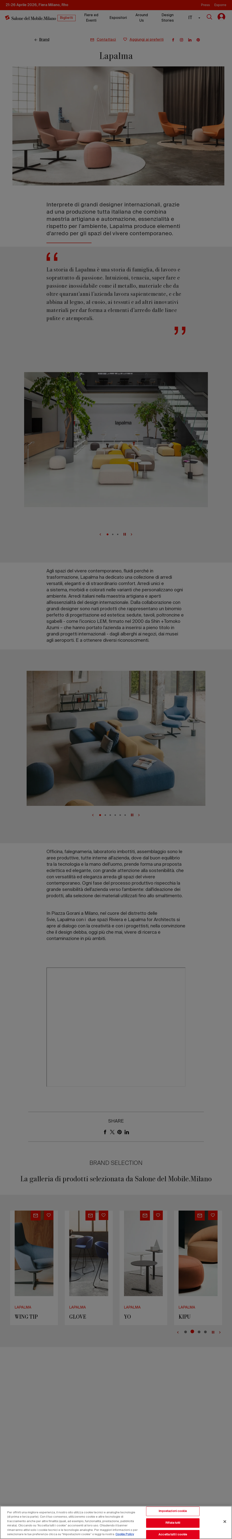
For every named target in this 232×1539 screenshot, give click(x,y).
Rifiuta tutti (172, 1522)
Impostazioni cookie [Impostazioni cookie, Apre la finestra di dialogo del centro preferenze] (173, 1511)
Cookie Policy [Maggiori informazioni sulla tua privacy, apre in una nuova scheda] (124, 1534)
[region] (116, 1522)
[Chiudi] (225, 1522)
